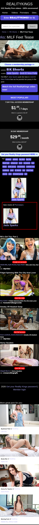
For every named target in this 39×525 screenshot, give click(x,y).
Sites (34, 12)
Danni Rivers (5, 491)
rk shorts (18, 170)
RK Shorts (13, 32)
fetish (4, 167)
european (27, 163)
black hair (6, 163)
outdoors (6, 170)
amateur (8, 159)
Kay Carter (3, 301)
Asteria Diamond (16, 335)
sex (24, 170)
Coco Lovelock (5, 335)
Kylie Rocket (12, 265)
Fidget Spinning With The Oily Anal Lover (18, 273)
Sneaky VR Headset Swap (11, 307)
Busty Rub (4, 459)
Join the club (19, 298)
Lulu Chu (4, 431)
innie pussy (12, 167)
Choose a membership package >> (19, 64)
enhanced (14, 163)
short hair (29, 170)
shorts (5, 174)
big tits (28, 159)
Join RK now (19, 368)
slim (10, 174)
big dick (22, 159)
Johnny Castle (12, 522)
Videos (14, 12)
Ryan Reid (20, 265)
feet (33, 163)
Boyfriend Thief (5, 429)
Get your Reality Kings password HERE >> (19, 154)
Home (5, 12)
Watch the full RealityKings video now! (18, 88)
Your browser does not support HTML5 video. (19, 51)
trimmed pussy (18, 174)
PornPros (15, 429)
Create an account (19, 262)
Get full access (19, 332)
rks (2, 37)
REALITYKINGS (19, 4)
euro (20, 163)
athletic (15, 159)
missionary (21, 167)
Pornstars (24, 12)
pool (11, 170)
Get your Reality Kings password (21, 386)
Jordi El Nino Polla (28, 73)
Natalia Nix (4, 522)
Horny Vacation (6, 343)
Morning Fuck (5, 519)
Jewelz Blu (3, 265)
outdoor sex (30, 167)
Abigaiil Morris (5, 371)
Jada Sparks (12, 73)
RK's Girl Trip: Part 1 (9, 237)
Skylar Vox (4, 461)
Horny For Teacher (6, 489)
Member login (19, 389)
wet (26, 174)
